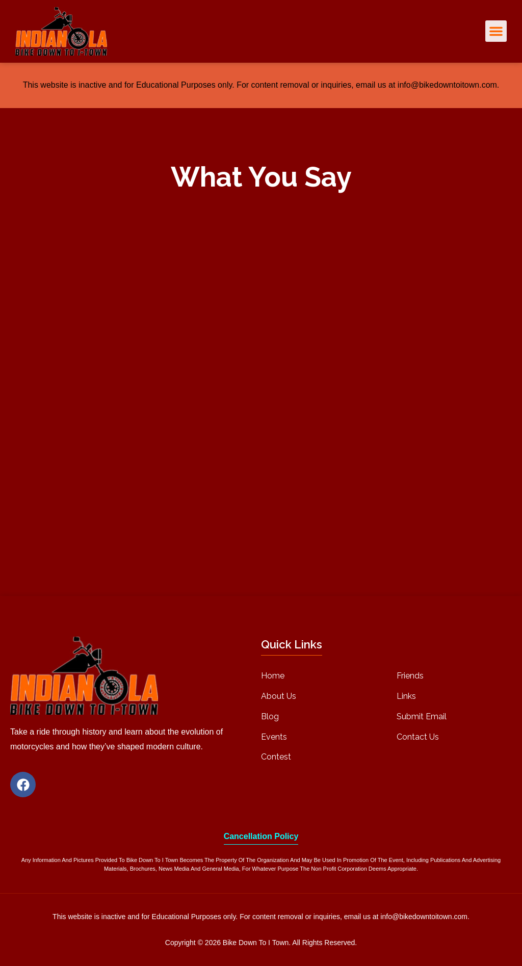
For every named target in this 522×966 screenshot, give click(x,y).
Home (272, 676)
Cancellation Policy (261, 836)
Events (274, 737)
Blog (270, 716)
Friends (410, 676)
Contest (276, 757)
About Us (278, 696)
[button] (496, 31)
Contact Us (418, 737)
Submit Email (422, 716)
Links (406, 696)
